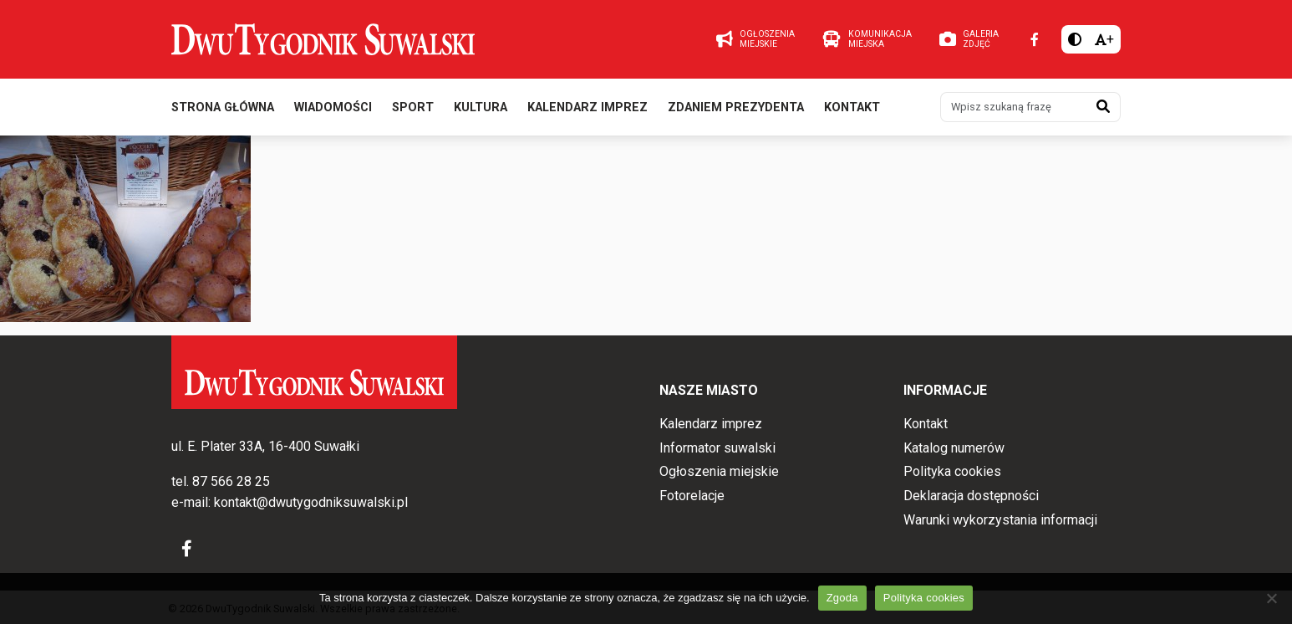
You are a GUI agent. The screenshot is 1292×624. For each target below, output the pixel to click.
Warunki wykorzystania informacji (1000, 520)
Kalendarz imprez (587, 107)
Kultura (480, 107)
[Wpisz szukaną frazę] (1013, 107)
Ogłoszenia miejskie (719, 471)
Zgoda (842, 597)
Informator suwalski (717, 448)
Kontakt (852, 107)
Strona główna (222, 107)
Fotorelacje (692, 496)
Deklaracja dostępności (971, 496)
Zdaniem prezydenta (736, 107)
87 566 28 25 (231, 481)
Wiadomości (333, 107)
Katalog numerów (954, 448)
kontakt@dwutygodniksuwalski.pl (311, 502)
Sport (413, 107)
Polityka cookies (952, 471)
